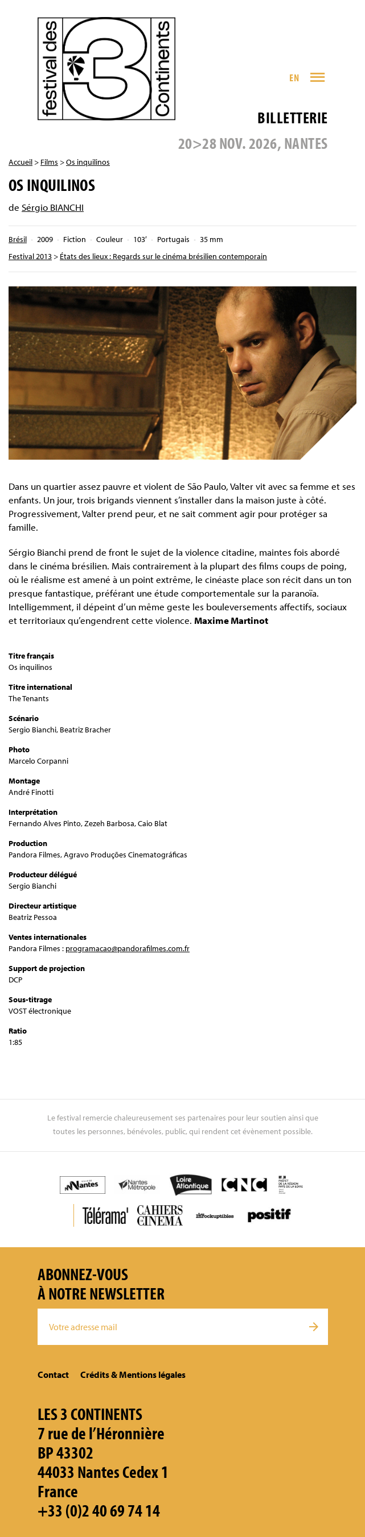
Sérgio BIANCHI (53, 207)
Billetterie (292, 117)
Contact (53, 1374)
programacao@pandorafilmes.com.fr (127, 948)
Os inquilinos (88, 162)
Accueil (20, 162)
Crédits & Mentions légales (133, 1374)
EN (294, 77)
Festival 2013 (30, 256)
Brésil (18, 239)
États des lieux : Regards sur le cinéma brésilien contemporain (163, 256)
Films (49, 162)
